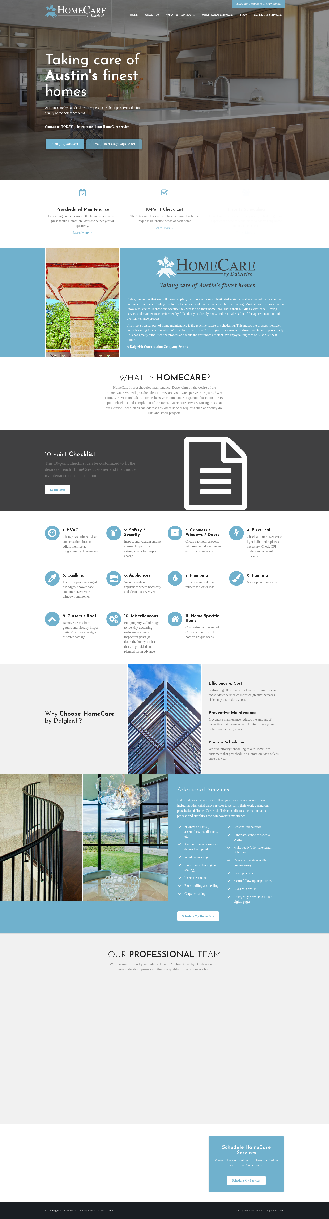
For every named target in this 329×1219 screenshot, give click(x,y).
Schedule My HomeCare (198, 916)
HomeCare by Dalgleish (79, 1210)
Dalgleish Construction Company (154, 346)
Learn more (54, 489)
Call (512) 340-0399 (65, 144)
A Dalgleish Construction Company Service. (258, 3)
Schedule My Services (246, 1180)
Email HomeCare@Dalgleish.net (114, 144)
